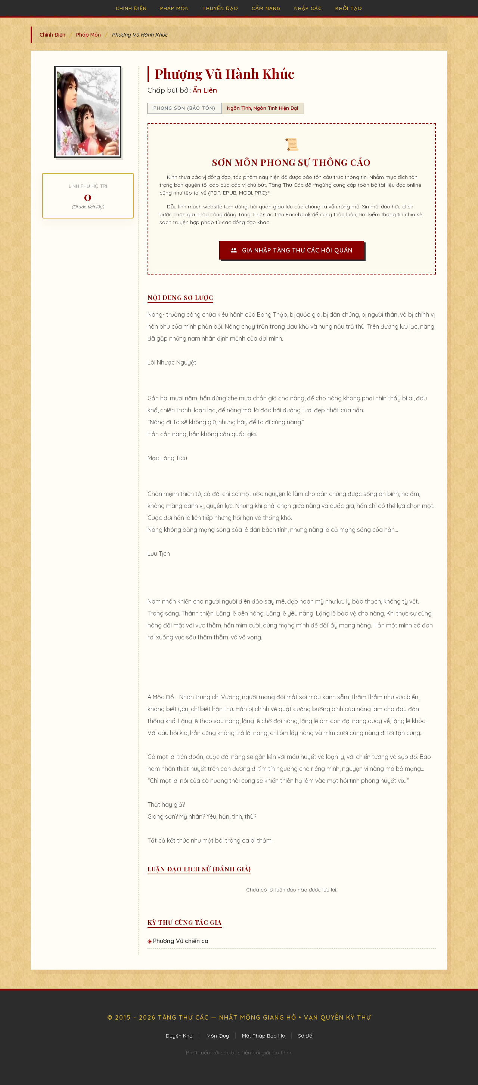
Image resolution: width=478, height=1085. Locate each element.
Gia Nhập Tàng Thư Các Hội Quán (292, 250)
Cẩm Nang (266, 8)
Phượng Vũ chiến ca (180, 941)
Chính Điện (131, 8)
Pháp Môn (174, 8)
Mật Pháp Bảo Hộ (263, 1035)
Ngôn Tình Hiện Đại (276, 108)
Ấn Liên (205, 90)
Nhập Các (308, 8)
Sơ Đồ (305, 1035)
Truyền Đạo (220, 8)
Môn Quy (218, 1035)
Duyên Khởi (179, 1035)
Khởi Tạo (348, 8)
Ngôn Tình (239, 108)
